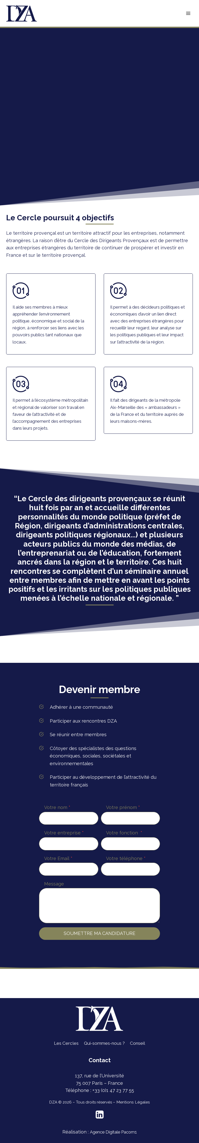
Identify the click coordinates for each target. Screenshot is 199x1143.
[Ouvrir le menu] (188, 13)
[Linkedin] (99, 1114)
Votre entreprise (64, 862)
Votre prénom (123, 837)
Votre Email (58, 887)
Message (54, 913)
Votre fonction (124, 862)
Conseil (140, 1043)
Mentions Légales (133, 1102)
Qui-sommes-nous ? (104, 1043)
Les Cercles (64, 1043)
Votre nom (57, 837)
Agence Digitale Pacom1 (113, 1132)
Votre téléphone (126, 887)
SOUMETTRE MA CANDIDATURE (99, 962)
